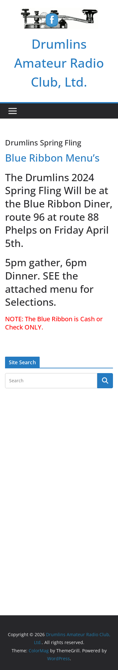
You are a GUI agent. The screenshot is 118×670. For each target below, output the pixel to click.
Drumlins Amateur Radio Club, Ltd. (59, 62)
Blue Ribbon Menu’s (52, 157)
